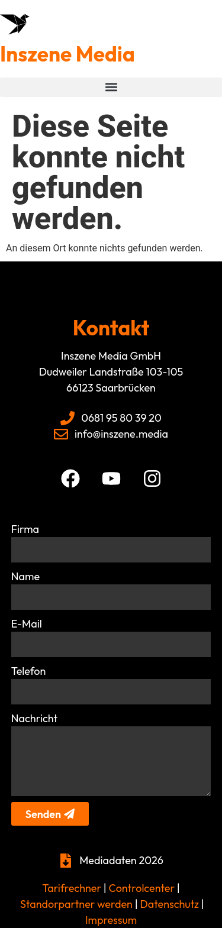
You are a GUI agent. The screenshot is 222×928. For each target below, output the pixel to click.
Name (25, 576)
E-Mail (26, 623)
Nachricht (34, 718)
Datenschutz (168, 904)
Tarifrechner (71, 888)
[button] (111, 87)
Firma (25, 529)
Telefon (28, 671)
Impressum (111, 920)
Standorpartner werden (76, 904)
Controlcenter (142, 888)
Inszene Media (67, 54)
